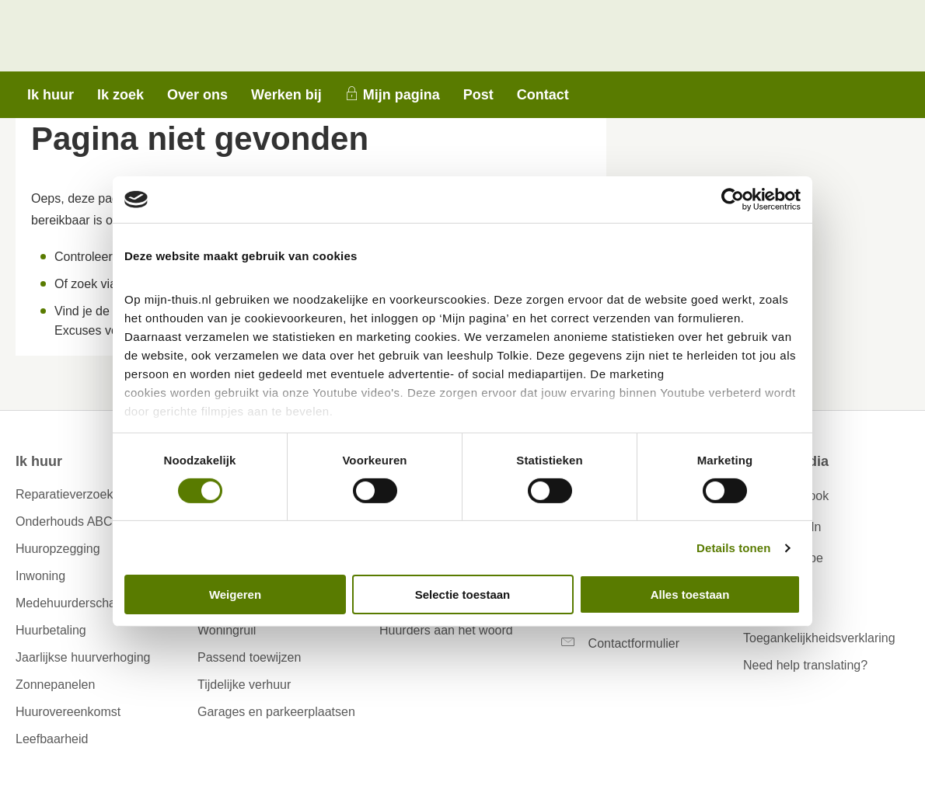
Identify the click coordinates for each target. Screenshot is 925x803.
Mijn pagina (401, 95)
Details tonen (733, 547)
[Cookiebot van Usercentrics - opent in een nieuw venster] (733, 199)
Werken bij (286, 95)
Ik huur (50, 95)
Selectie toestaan (463, 594)
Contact (543, 95)
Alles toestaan (690, 594)
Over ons (197, 95)
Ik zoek (120, 95)
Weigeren (235, 594)
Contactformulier (633, 643)
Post (478, 95)
